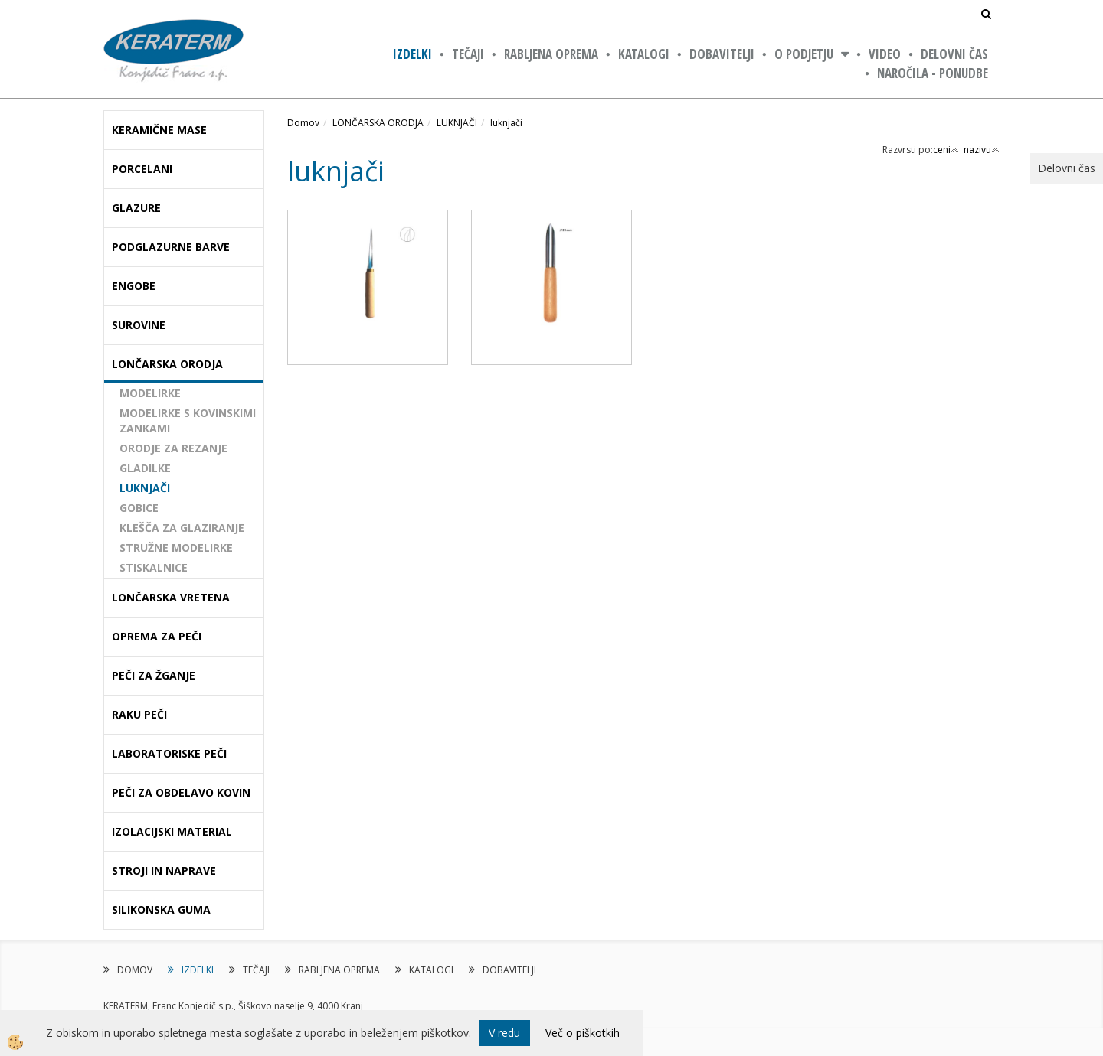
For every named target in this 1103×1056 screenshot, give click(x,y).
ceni (946, 149)
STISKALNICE (153, 567)
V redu (504, 1032)
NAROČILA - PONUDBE (932, 73)
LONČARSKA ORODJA (378, 122)
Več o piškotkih (582, 1032)
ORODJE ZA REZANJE (173, 448)
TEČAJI (468, 54)
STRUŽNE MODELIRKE (176, 547)
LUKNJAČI (144, 488)
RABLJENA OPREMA (551, 54)
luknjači (506, 122)
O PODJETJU (803, 54)
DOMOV (134, 969)
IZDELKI (412, 54)
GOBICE (139, 507)
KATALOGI (643, 54)
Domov (303, 122)
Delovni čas (954, 54)
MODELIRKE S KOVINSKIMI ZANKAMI (187, 420)
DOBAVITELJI (721, 54)
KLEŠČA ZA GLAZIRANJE (181, 527)
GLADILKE (145, 468)
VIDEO (885, 54)
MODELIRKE (150, 393)
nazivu (982, 149)
